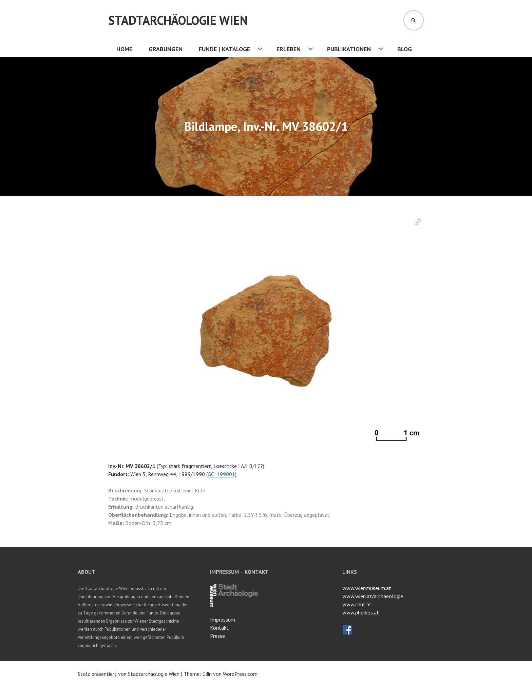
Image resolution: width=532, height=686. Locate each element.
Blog (404, 49)
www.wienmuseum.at (366, 588)
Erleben (289, 49)
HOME (124, 49)
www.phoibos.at (360, 612)
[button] (417, 222)
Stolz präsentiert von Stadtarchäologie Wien (128, 673)
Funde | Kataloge (224, 49)
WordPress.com (240, 673)
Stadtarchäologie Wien (178, 20)
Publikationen (349, 49)
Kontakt (219, 627)
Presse (217, 635)
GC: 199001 (221, 474)
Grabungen (166, 49)
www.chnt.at (357, 604)
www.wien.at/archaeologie (372, 596)
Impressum (222, 619)
